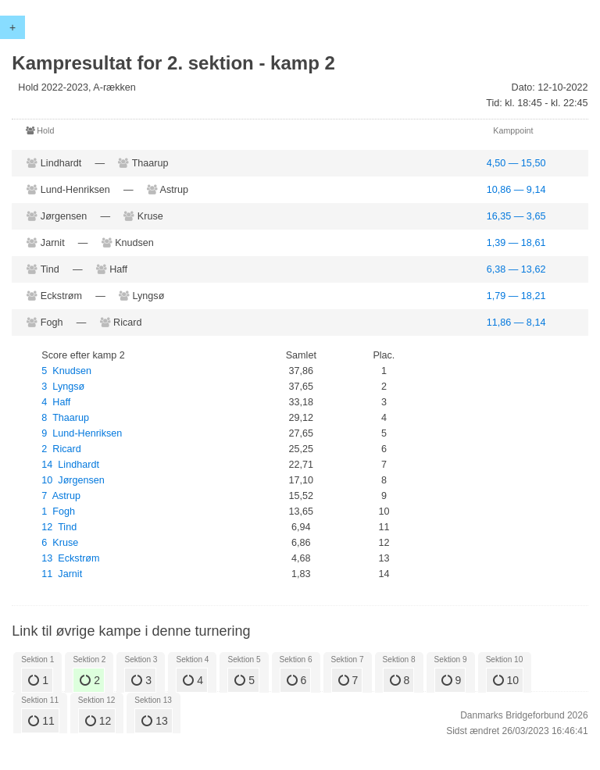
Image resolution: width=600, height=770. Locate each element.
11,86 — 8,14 (516, 322)
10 (506, 680)
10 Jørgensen (73, 480)
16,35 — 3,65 (516, 216)
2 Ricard (60, 449)
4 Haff (55, 402)
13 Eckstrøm (70, 558)
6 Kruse (59, 542)
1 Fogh (58, 511)
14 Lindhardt (70, 464)
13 (154, 721)
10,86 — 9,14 (516, 189)
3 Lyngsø (62, 386)
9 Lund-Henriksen (81, 433)
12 (98, 721)
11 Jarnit (61, 574)
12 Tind (59, 527)
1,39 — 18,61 (516, 242)
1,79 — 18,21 (516, 296)
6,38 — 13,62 (516, 269)
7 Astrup (60, 495)
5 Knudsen (66, 370)
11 (41, 721)
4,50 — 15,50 (516, 163)
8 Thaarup (65, 417)
